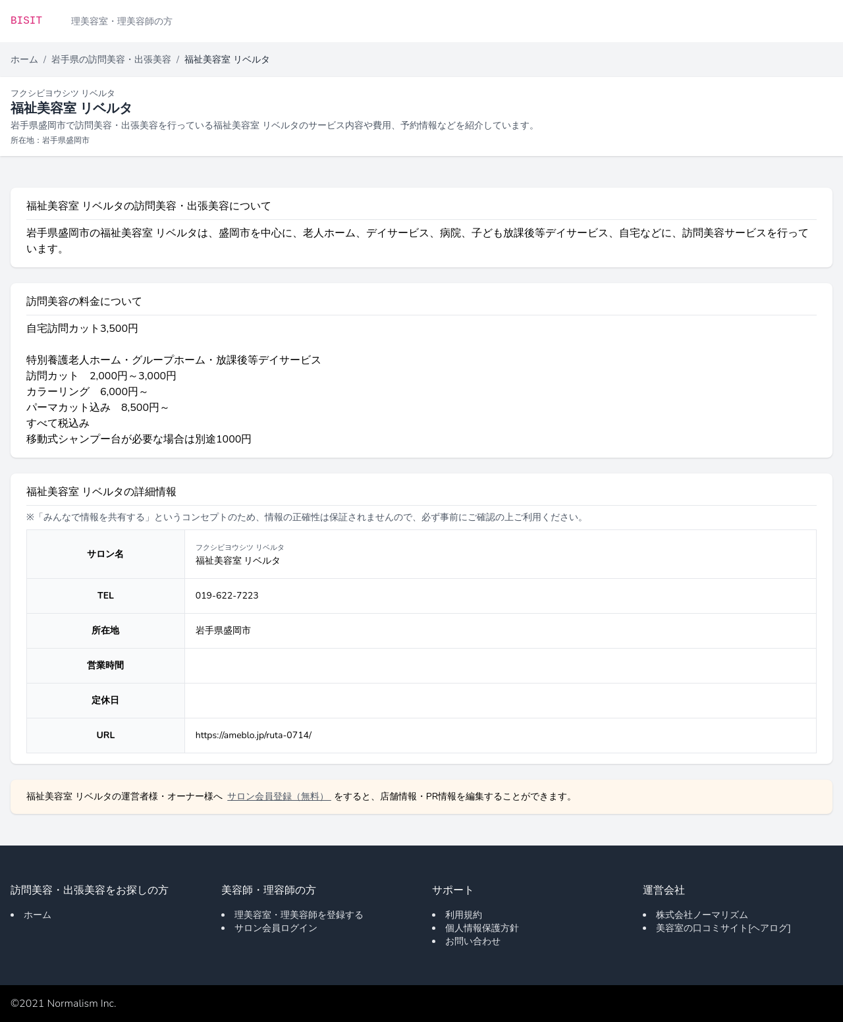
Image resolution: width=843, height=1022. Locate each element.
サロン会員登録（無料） (279, 796)
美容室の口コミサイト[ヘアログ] (723, 928)
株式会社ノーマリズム (702, 915)
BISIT (26, 21)
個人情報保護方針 (482, 928)
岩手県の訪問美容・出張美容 (111, 59)
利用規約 (463, 915)
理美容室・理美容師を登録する (299, 915)
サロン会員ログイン (275, 928)
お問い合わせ (473, 941)
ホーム (24, 59)
